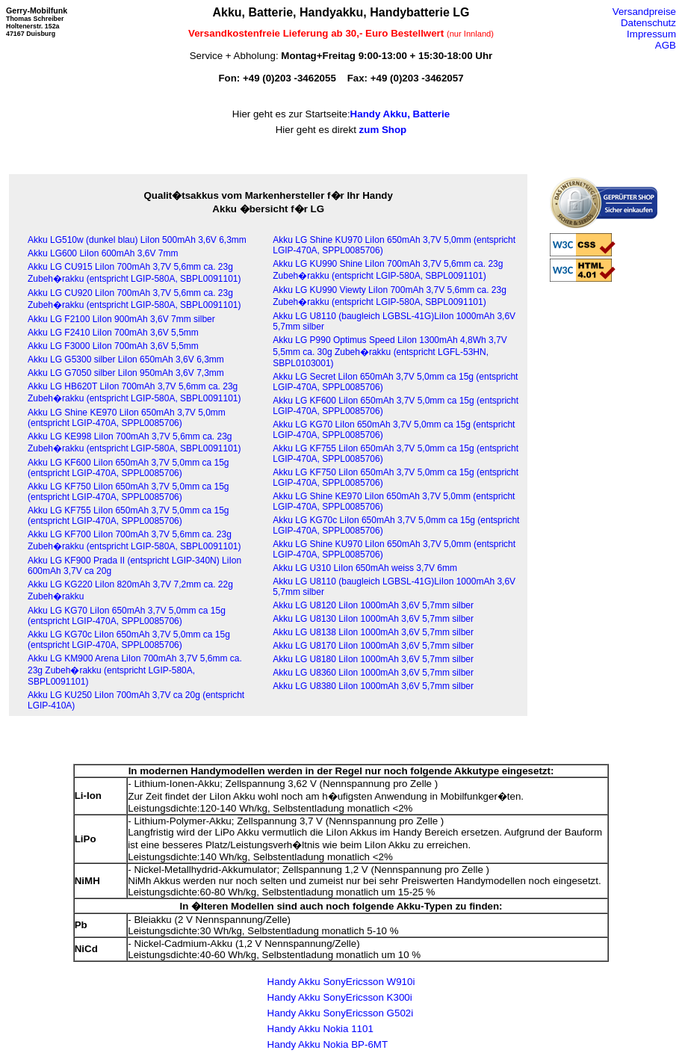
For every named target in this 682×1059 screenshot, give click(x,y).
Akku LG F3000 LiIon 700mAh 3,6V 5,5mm (113, 346)
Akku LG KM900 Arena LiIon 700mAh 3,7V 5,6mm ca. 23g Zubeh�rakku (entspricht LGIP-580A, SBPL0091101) (135, 670)
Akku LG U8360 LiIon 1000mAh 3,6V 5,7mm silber (373, 672)
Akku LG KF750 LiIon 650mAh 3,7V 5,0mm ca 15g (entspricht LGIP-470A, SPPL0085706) (128, 491)
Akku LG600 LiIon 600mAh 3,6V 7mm (103, 253)
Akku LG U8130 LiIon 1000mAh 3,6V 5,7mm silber (373, 619)
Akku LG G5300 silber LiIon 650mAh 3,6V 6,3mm (126, 359)
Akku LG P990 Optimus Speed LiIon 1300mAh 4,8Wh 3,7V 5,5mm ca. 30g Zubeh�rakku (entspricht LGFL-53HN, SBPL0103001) (390, 351)
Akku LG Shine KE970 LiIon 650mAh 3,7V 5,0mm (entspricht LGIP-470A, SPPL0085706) (127, 417)
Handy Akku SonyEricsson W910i (341, 981)
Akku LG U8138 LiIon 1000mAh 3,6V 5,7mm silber (373, 632)
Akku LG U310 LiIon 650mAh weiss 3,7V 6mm (365, 568)
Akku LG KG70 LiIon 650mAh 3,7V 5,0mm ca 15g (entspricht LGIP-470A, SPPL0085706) (127, 615)
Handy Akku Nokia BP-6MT (327, 1044)
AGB (665, 45)
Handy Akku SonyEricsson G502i (340, 1013)
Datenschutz (648, 22)
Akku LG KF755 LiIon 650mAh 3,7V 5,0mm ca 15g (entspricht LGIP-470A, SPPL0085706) (128, 515)
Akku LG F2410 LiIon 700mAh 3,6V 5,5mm (113, 332)
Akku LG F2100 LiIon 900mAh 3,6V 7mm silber (121, 319)
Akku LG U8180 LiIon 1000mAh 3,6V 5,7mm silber (373, 659)
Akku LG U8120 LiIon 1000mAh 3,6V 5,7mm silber (373, 605)
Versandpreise (644, 11)
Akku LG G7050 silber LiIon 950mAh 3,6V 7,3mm (126, 373)
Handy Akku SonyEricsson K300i (339, 997)
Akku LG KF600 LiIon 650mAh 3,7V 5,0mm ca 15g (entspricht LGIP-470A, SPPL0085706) (128, 467)
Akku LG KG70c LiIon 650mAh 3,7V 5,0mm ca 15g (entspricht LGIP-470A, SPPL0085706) (129, 639)
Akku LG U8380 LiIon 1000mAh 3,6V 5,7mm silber (373, 686)
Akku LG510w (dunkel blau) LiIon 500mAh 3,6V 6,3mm (137, 240)
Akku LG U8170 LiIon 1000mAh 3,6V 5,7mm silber (373, 645)
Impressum (651, 34)
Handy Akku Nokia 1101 (320, 1028)
